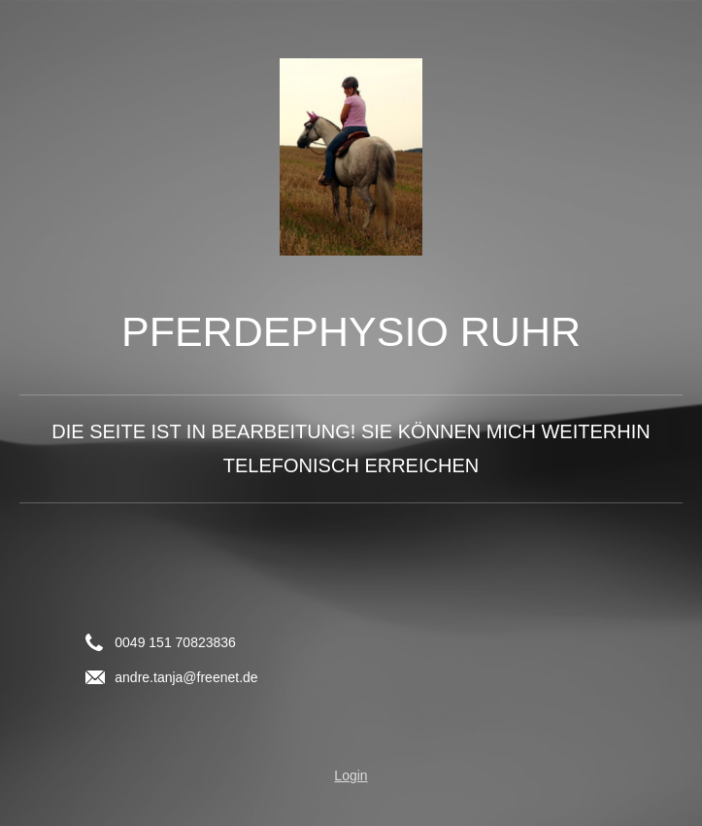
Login (350, 775)
